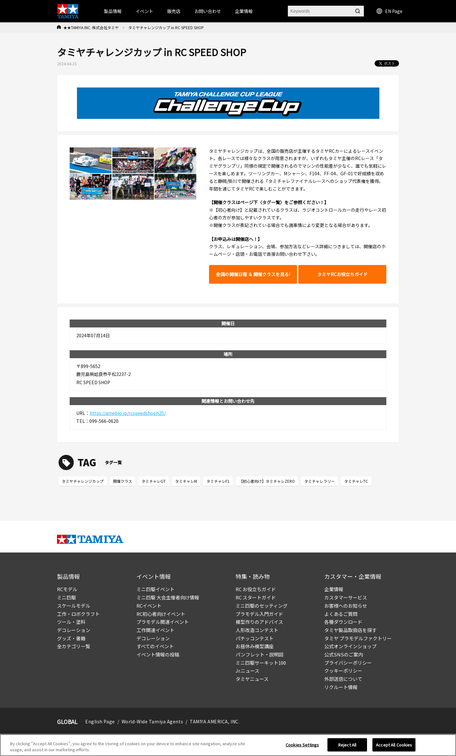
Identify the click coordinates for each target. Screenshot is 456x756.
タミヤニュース (252, 678)
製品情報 (113, 11)
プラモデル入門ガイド (259, 614)
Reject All (347, 745)
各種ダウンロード (343, 621)
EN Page (389, 11)
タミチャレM (186, 481)
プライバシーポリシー (348, 662)
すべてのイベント (155, 646)
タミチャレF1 (218, 481)
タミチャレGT (154, 481)
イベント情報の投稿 (157, 654)
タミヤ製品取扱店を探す (350, 630)
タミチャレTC (356, 481)
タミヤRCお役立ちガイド (342, 274)
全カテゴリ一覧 (73, 646)
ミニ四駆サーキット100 (261, 662)
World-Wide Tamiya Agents (152, 721)
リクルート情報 (341, 687)
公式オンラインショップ (350, 646)
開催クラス (122, 481)
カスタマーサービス (345, 597)
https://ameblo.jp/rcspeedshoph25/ (128, 413)
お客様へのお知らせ (345, 605)
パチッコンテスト (255, 638)
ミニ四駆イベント (155, 589)
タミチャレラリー (319, 481)
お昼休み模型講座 (255, 646)
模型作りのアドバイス (259, 621)
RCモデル (67, 589)
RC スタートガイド (256, 597)
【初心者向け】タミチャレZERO (267, 481)
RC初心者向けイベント (160, 614)
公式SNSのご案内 (343, 654)
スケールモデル (73, 605)
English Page (100, 721)
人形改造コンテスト (257, 630)
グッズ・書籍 (71, 638)
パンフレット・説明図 (259, 654)
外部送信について (343, 678)
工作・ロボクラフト (78, 614)
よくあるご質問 (341, 614)
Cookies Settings (302, 745)
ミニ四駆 (66, 597)
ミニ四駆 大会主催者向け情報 (167, 597)
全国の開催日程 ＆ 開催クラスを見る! (253, 274)
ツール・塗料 (71, 621)
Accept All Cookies (394, 745)
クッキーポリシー (343, 670)
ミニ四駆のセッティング (262, 605)
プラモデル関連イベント (162, 621)
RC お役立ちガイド (256, 589)
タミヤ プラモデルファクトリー (358, 638)
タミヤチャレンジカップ (83, 481)
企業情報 (333, 589)
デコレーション (73, 630)
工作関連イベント (155, 630)
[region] (228, 745)
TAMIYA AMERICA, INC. (214, 721)
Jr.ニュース (247, 670)
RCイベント (149, 605)
